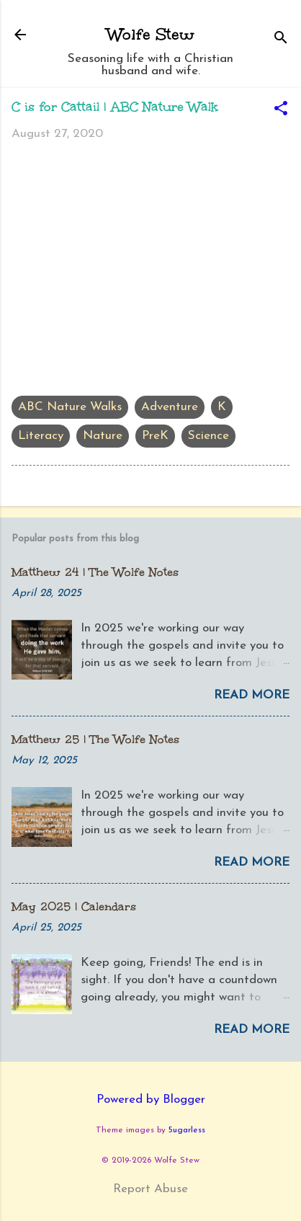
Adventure (169, 407)
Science (208, 436)
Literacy (40, 436)
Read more (251, 695)
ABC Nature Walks (70, 407)
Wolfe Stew (150, 34)
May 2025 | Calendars (74, 906)
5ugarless (187, 1130)
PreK (155, 436)
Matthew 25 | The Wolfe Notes (95, 739)
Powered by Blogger (150, 1099)
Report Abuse (150, 1189)
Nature (102, 436)
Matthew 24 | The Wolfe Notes (95, 572)
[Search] (280, 39)
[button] (280, 110)
